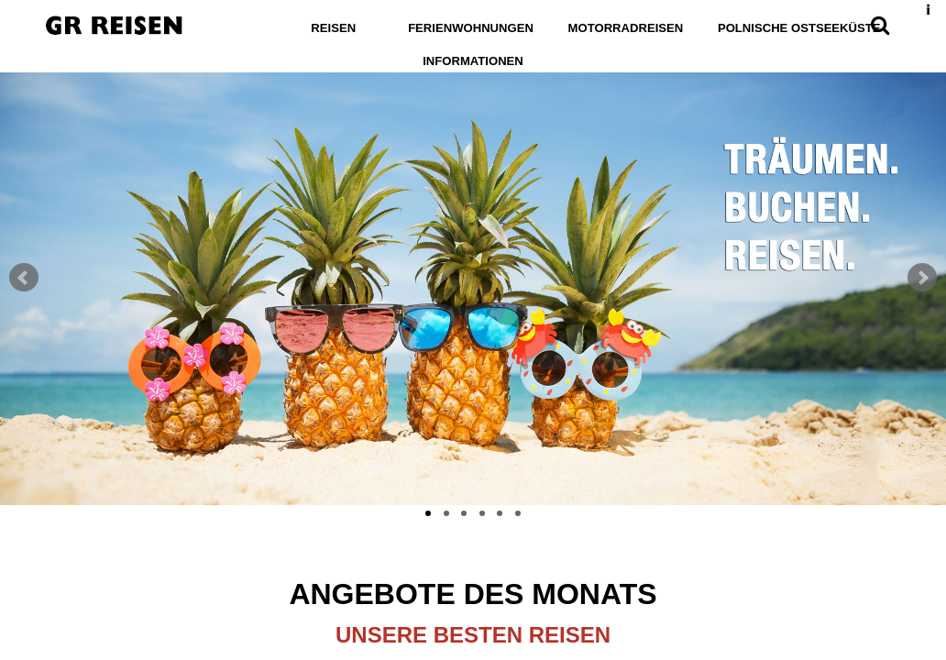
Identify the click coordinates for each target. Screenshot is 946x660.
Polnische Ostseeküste (793, 28)
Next (922, 277)
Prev (23, 277)
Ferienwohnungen (476, 28)
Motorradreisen (626, 28)
